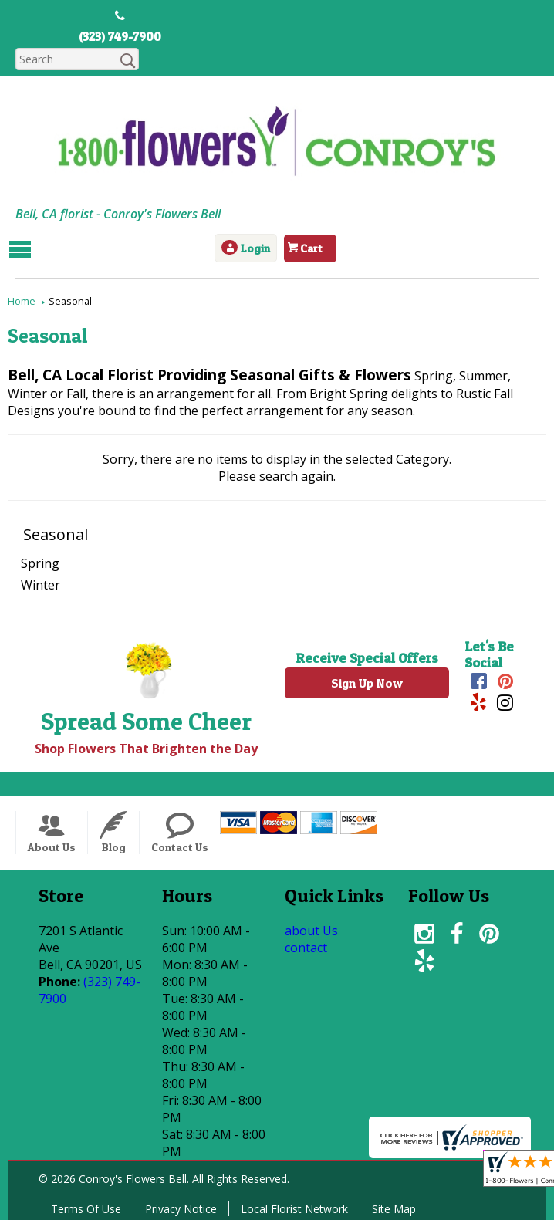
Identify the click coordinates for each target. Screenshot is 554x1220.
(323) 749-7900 (120, 36)
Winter (40, 584)
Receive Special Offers (367, 658)
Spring (40, 563)
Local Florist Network (294, 1208)
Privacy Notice (181, 1208)
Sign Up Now (367, 683)
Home (21, 301)
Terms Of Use (86, 1208)
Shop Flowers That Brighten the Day (146, 748)
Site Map (394, 1208)
